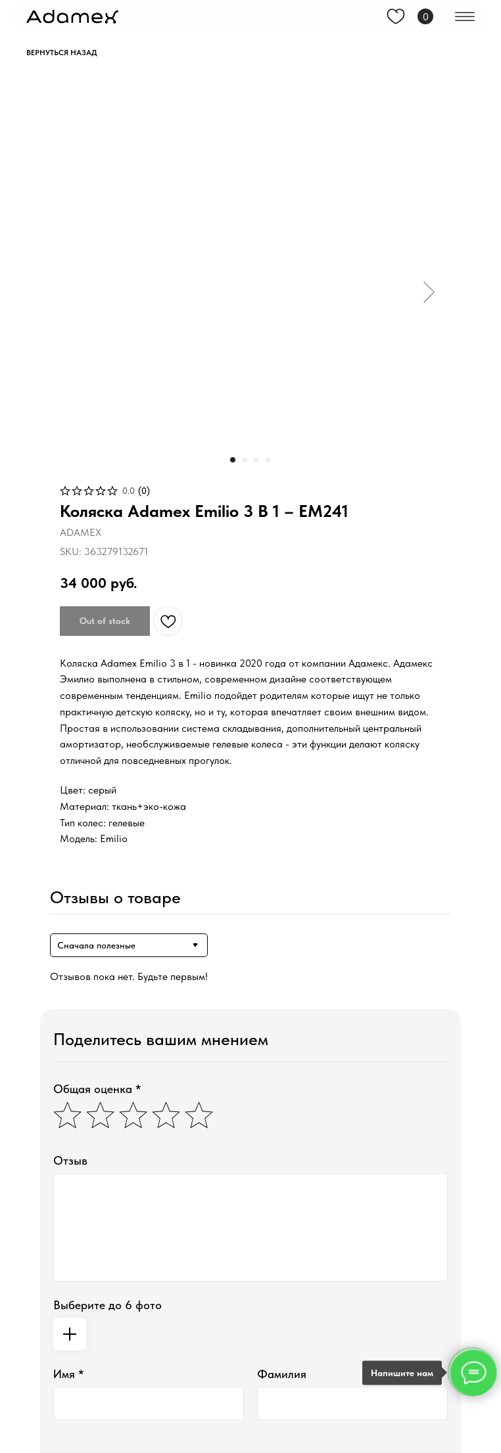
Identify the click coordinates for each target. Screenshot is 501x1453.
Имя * (68, 1374)
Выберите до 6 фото (107, 1305)
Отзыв (70, 1160)
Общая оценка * (97, 1089)
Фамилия (281, 1374)
